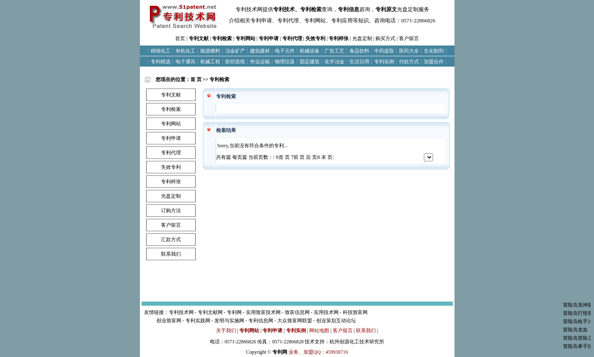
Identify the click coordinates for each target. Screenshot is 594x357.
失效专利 (315, 38)
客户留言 (409, 38)
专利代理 (292, 38)
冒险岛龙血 (580, 330)
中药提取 (384, 51)
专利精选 (161, 62)
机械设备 (310, 51)
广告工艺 (334, 51)
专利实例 (384, 62)
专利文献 (199, 38)
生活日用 (359, 62)
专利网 (279, 352)
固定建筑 (310, 62)
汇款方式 (171, 239)
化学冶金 (334, 62)
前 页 (298, 157)
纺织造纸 (235, 62)
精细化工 (161, 51)
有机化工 (185, 51)
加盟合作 (434, 62)
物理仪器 (285, 62)
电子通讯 (185, 62)
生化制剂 (434, 51)
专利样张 (339, 38)
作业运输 (260, 62)
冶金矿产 (235, 51)
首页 (180, 38)
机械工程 (210, 62)
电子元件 (285, 51)
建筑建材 (260, 51)
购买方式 (385, 38)
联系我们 (171, 254)
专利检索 (222, 38)
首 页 (196, 79)
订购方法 (171, 210)
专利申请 (269, 38)
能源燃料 (210, 51)
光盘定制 (362, 38)
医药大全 (409, 51)
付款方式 (409, 62)
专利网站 (245, 38)
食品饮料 (359, 51)
